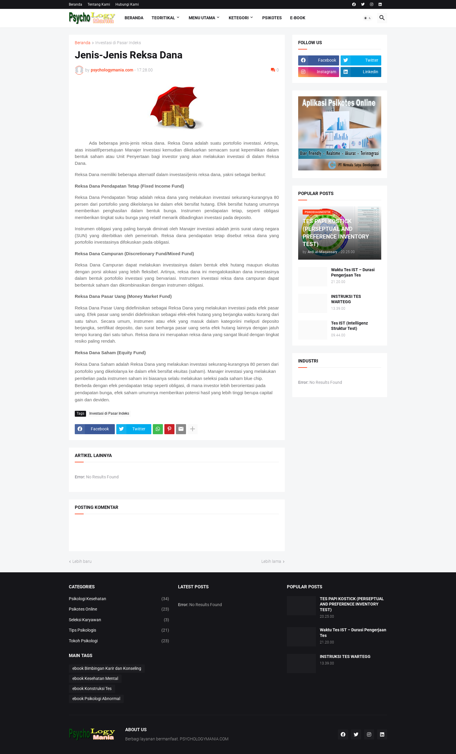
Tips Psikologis (119, 630)
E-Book (297, 17)
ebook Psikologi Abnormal (96, 698)
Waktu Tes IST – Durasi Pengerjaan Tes (353, 272)
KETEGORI (239, 17)
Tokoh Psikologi (119, 641)
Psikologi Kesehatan (119, 599)
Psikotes (272, 17)
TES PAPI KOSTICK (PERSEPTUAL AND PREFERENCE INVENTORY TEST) (352, 604)
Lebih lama (271, 561)
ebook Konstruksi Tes (92, 688)
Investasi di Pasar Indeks (118, 43)
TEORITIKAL (163, 17)
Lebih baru (82, 561)
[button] (368, 18)
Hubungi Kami (127, 4)
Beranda (75, 4)
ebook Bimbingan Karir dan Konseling (106, 668)
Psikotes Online (119, 609)
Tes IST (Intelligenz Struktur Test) (349, 326)
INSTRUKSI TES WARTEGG (346, 299)
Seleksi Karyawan (119, 620)
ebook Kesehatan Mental (95, 678)
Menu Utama (202, 17)
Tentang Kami (99, 4)
